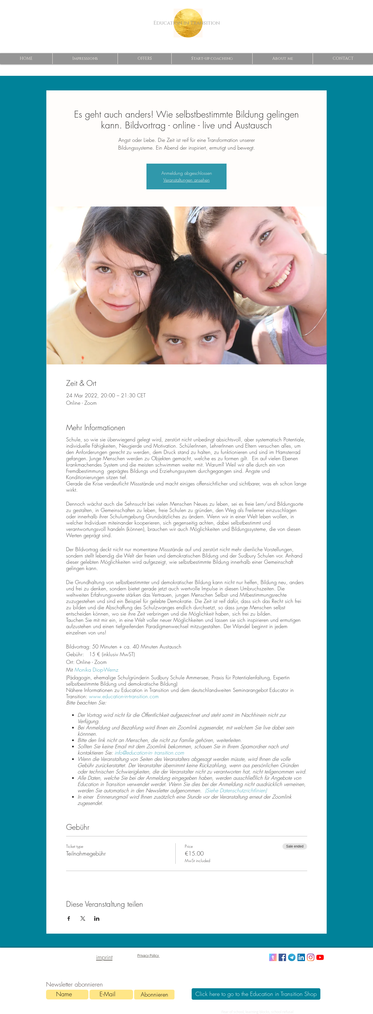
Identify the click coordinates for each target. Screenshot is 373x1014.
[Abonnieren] (154, 994)
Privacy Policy (148, 955)
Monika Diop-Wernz (97, 669)
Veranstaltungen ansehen (186, 180)
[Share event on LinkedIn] (97, 918)
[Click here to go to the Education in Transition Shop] (256, 994)
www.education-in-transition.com (124, 696)
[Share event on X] (83, 918)
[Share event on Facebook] (69, 918)
